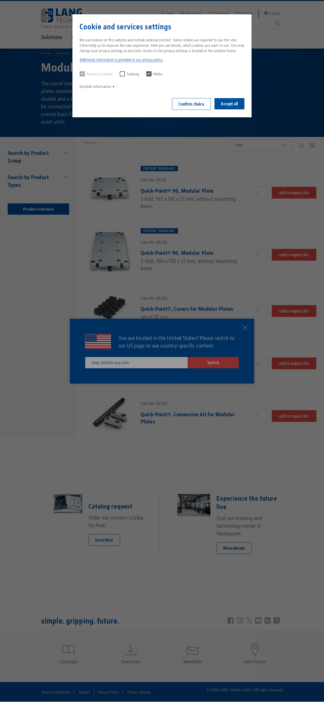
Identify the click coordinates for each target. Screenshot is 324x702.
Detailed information (95, 86)
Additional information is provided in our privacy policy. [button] (121, 59)
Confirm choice (191, 104)
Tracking (129, 73)
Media (154, 73)
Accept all (229, 103)
